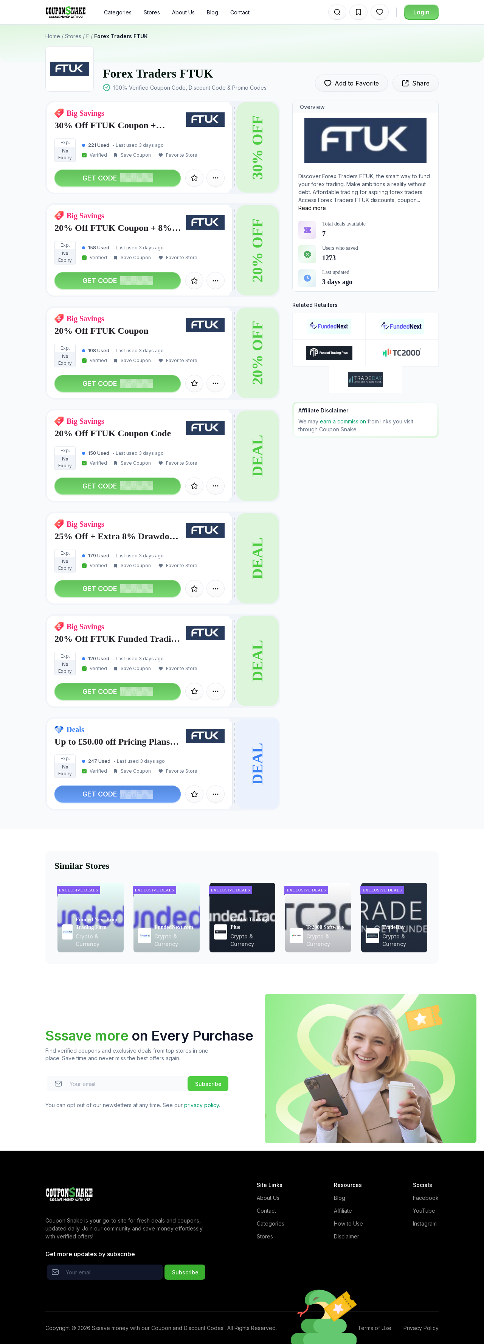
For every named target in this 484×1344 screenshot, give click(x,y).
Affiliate (343, 1210)
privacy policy (201, 1105)
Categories (118, 12)
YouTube (424, 1210)
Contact (240, 12)
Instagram (425, 1223)
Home (52, 36)
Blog (212, 12)
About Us (183, 12)
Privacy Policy (421, 1328)
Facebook (426, 1198)
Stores (152, 12)
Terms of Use (374, 1328)
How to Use (348, 1223)
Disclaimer (346, 1236)
